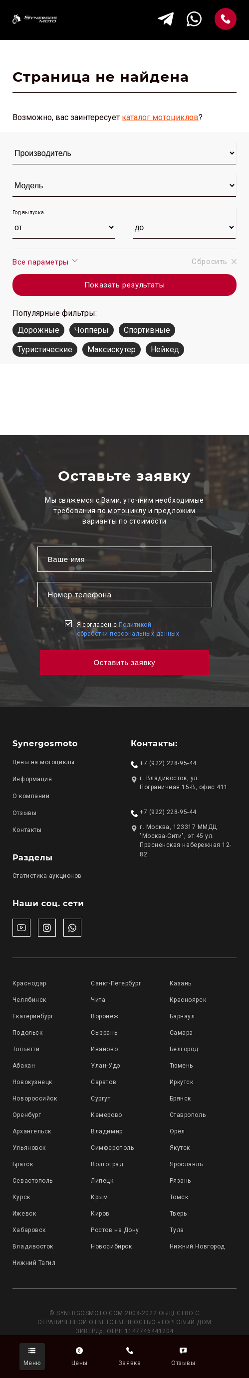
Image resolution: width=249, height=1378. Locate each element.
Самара (181, 1032)
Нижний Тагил (33, 1262)
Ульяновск (29, 1147)
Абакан (23, 1065)
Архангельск (31, 1131)
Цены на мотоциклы (43, 762)
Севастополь (32, 1180)
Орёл (177, 1131)
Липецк (102, 1180)
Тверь (178, 1213)
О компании (30, 796)
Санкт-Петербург (116, 983)
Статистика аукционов (47, 875)
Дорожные (38, 330)
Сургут (100, 1098)
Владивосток (32, 1246)
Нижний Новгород (197, 1246)
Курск (21, 1197)
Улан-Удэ (105, 1065)
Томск (179, 1197)
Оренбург (26, 1114)
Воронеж (104, 1016)
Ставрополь (188, 1114)
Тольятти (25, 1049)
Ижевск (24, 1213)
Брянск (180, 1098)
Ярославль (186, 1164)
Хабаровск (29, 1230)
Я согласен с (128, 629)
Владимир (106, 1131)
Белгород (184, 1049)
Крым (99, 1197)
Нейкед (165, 349)
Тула (177, 1230)
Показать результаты (124, 284)
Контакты (26, 830)
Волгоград (107, 1164)
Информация (32, 779)
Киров (100, 1213)
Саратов (103, 1082)
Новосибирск (111, 1246)
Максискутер (111, 349)
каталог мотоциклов (160, 117)
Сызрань (104, 1032)
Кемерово (106, 1114)
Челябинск (29, 999)
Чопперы (91, 330)
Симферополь (112, 1147)
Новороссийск (34, 1098)
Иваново (104, 1049)
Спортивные (147, 330)
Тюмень (181, 1065)
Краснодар (29, 983)
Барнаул (182, 1016)
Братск (22, 1164)
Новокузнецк (32, 1082)
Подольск (27, 1032)
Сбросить (214, 261)
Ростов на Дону (115, 1230)
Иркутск (182, 1082)
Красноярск (188, 999)
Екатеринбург (32, 1016)
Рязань (180, 1180)
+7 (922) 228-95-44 (168, 763)
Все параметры (45, 262)
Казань (181, 983)
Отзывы (24, 813)
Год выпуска (28, 212)
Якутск (180, 1147)
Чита (98, 999)
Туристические (44, 349)
